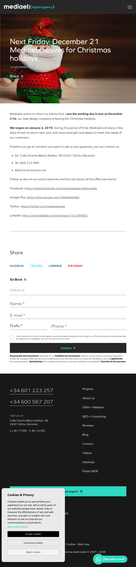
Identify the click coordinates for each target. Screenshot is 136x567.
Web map (84, 544)
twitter (36, 265)
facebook (17, 265)
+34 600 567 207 (31, 401)
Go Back (18, 279)
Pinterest (75, 265)
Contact (68, 348)
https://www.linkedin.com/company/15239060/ (55, 215)
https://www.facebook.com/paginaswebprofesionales (60, 188)
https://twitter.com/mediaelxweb (43, 206)
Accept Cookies (33, 533)
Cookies (71, 544)
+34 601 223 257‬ (31, 390)
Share (16, 76)
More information (17, 526)
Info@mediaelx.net (33, 170)
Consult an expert (68, 491)
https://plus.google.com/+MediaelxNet (53, 197)
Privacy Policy (101, 336)
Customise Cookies (33, 542)
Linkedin (55, 265)
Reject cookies (33, 551)
